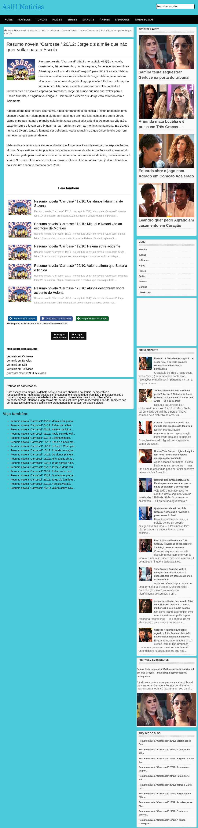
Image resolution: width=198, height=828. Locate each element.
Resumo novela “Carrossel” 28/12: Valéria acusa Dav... (42, 487)
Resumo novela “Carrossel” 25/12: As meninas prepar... (43, 475)
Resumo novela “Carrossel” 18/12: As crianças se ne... (42, 458)
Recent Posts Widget (147, 234)
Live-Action (145, 292)
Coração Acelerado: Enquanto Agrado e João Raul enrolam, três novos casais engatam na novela (172, 633)
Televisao (40, 373)
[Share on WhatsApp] (92, 318)
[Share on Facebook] (56, 318)
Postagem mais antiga (78, 336)
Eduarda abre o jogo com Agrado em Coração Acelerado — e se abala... (166, 176)
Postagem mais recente (60, 336)
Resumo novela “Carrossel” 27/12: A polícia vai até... (41, 483)
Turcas (41, 19)
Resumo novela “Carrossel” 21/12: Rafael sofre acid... (42, 471)
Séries (72, 19)
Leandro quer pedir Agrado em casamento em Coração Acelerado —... (166, 225)
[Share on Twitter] (22, 318)
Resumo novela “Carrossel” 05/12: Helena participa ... (42, 429)
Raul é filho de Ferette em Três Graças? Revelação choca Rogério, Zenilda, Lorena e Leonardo (173, 544)
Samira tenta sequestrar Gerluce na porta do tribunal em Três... (164, 77)
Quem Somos (144, 19)
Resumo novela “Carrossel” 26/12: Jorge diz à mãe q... (42, 479)
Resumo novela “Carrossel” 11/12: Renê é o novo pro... (43, 442)
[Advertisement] (166, 322)
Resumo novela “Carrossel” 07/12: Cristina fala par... (41, 437)
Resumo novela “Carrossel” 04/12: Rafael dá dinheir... (42, 425)
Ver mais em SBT (17, 364)
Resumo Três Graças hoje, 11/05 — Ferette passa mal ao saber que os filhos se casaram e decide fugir (173, 483)
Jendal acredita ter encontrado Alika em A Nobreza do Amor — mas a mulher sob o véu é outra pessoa (173, 604)
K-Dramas (122, 19)
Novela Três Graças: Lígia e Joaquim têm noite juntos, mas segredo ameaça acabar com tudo (174, 454)
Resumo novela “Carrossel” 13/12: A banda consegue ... (43, 450)
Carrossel (12, 373)
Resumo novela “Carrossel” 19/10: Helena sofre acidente (77, 246)
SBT (31, 373)
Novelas (24, 19)
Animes (105, 19)
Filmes (57, 19)
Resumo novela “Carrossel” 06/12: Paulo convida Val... (42, 433)
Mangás (88, 19)
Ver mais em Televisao (20, 368)
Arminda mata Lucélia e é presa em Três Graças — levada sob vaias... (161, 126)
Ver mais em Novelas (19, 360)
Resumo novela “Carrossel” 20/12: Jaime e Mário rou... (42, 467)
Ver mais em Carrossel (20, 356)
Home (9, 19)
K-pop (142, 265)
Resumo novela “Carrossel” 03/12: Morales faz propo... (42, 421)
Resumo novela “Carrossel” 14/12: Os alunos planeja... (42, 454)
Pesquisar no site (166, 6)
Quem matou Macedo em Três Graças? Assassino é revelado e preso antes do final (171, 512)
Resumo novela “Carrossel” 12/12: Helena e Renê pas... (43, 446)
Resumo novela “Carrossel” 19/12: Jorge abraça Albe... (42, 462)
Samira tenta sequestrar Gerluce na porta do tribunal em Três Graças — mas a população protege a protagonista (165, 673)
